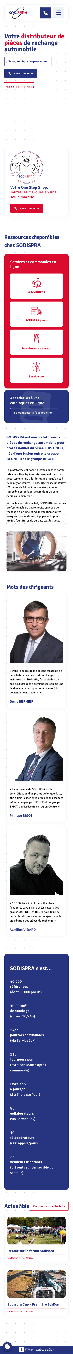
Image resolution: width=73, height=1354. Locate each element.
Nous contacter (20, 73)
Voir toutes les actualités (49, 1206)
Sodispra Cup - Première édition (33, 1304)
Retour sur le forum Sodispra (30, 1251)
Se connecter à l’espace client (28, 61)
